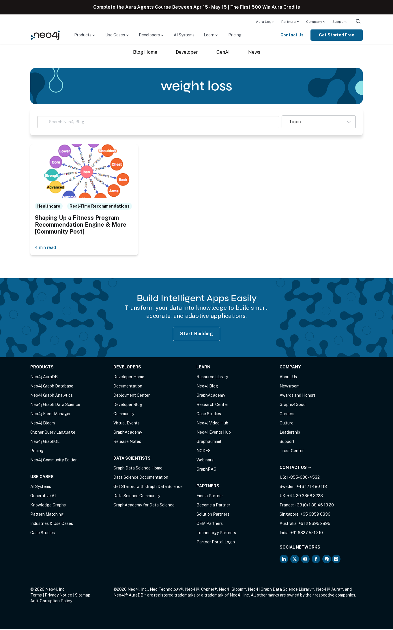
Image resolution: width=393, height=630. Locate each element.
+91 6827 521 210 (306, 533)
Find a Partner (210, 496)
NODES (204, 451)
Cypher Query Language (52, 433)
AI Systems (184, 35)
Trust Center (292, 451)
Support (339, 22)
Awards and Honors (298, 396)
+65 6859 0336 (315, 515)
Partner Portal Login (216, 542)
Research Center (212, 405)
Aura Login (265, 22)
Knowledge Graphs (48, 506)
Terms (36, 596)
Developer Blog (127, 405)
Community (123, 414)
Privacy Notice (58, 596)
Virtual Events (126, 424)
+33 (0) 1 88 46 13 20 (314, 506)
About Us (288, 377)
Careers (287, 414)
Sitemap (82, 596)
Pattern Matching (46, 515)
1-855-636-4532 (303, 478)
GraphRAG (206, 470)
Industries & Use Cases (51, 524)
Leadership (290, 433)
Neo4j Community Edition (54, 460)
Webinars (205, 460)
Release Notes (127, 442)
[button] (319, 121)
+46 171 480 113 (311, 487)
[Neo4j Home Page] (45, 35)
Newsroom (290, 387)
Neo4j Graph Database (51, 387)
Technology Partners (216, 533)
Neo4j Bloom (42, 424)
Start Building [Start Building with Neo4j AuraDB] (196, 334)
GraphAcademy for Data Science (144, 506)
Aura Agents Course (148, 7)
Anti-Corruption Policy (51, 601)
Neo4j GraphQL (44, 442)
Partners (288, 22)
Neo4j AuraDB (44, 377)
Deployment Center (131, 396)
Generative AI (43, 496)
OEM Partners (210, 524)
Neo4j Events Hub (214, 433)
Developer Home (128, 377)
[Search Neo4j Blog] (158, 122)
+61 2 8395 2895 (314, 524)
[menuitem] (265, 21)
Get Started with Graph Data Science (148, 487)
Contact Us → (296, 468)
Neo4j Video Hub (212, 424)
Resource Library (212, 377)
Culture (286, 424)
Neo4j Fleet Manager (50, 414)
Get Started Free (336, 35)
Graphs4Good (293, 405)
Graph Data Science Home (137, 469)
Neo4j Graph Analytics (51, 396)
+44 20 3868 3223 (305, 496)
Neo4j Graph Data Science (55, 405)
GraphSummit (209, 442)
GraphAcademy (127, 433)
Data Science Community (136, 496)
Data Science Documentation (140, 478)
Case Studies (42, 533)
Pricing (235, 35)
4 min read (46, 248)
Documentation (127, 387)
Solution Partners (213, 515)
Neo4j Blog (207, 387)
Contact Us (292, 35)
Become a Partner (213, 506)
